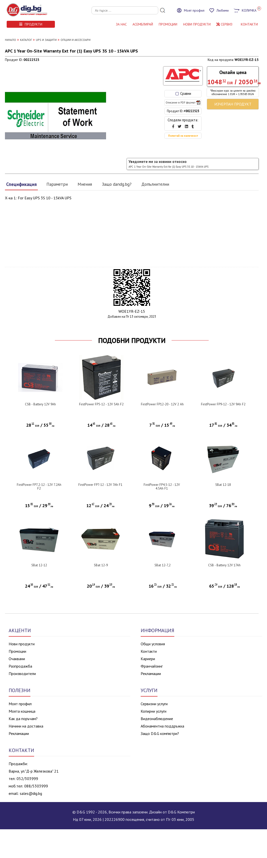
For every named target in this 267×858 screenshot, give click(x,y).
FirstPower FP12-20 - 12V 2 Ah (162, 404)
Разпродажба (20, 666)
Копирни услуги (153, 711)
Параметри (57, 184)
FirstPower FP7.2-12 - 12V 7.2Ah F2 (39, 487)
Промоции (168, 24)
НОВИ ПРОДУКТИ (197, 24)
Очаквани (17, 658)
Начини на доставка (26, 726)
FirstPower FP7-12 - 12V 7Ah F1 (100, 485)
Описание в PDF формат (183, 102)
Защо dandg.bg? (117, 184)
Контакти (149, 651)
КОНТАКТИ (249, 24)
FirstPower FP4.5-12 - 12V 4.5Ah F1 (162, 487)
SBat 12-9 (101, 565)
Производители (22, 673)
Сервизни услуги (154, 703)
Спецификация (21, 184)
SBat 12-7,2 (163, 565)
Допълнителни (155, 184)
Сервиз (224, 24)
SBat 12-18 (223, 485)
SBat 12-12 (39, 565)
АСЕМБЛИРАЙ (143, 24)
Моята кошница (22, 711)
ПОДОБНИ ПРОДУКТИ (132, 340)
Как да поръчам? (23, 718)
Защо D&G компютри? (160, 733)
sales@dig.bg (31, 793)
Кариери (148, 658)
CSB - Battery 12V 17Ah (224, 565)
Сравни (183, 93)
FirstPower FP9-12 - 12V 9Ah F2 (223, 404)
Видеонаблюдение (157, 718)
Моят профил (20, 703)
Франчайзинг (152, 666)
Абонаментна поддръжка (162, 726)
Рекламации (151, 673)
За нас (121, 24)
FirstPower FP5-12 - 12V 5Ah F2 (101, 404)
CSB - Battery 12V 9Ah (40, 404)
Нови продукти (22, 643)
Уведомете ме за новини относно (168, 163)
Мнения (85, 184)
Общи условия (153, 643)
